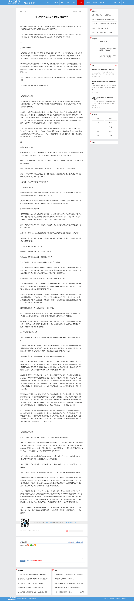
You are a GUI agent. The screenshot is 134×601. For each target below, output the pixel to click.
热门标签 (94, 114)
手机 (110, 127)
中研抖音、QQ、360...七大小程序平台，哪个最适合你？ (107, 56)
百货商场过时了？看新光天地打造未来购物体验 (30, 583)
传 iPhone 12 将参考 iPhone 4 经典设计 (103, 69)
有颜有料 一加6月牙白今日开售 (100, 28)
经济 (35, 531)
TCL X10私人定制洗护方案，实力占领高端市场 (104, 23)
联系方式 (118, 599)
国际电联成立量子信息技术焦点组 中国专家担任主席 (107, 49)
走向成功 (29, 531)
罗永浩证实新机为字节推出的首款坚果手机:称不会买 (69, 583)
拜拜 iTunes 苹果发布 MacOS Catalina (102, 32)
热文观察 (94, 11)
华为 (98, 118)
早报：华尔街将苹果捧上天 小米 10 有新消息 (104, 19)
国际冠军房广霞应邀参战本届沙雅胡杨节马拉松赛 (31, 587)
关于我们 (124, 599)
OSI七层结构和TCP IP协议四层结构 (64, 579)
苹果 (110, 118)
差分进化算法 (103, 41)
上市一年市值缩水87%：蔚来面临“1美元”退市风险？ (69, 574)
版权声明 (112, 599)
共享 (33, 531)
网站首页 (46, 3)
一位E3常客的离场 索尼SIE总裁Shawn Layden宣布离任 (69, 592)
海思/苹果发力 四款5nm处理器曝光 (101, 15)
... (116, 38)
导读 (93, 65)
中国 (110, 122)
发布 (98, 131)
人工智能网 (74, 12)
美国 (98, 136)
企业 (38, 531)
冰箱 (110, 136)
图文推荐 (94, 39)
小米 (98, 127)
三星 (98, 122)
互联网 (22, 12)
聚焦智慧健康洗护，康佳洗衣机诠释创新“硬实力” (68, 587)
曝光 (110, 131)
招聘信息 (106, 599)
